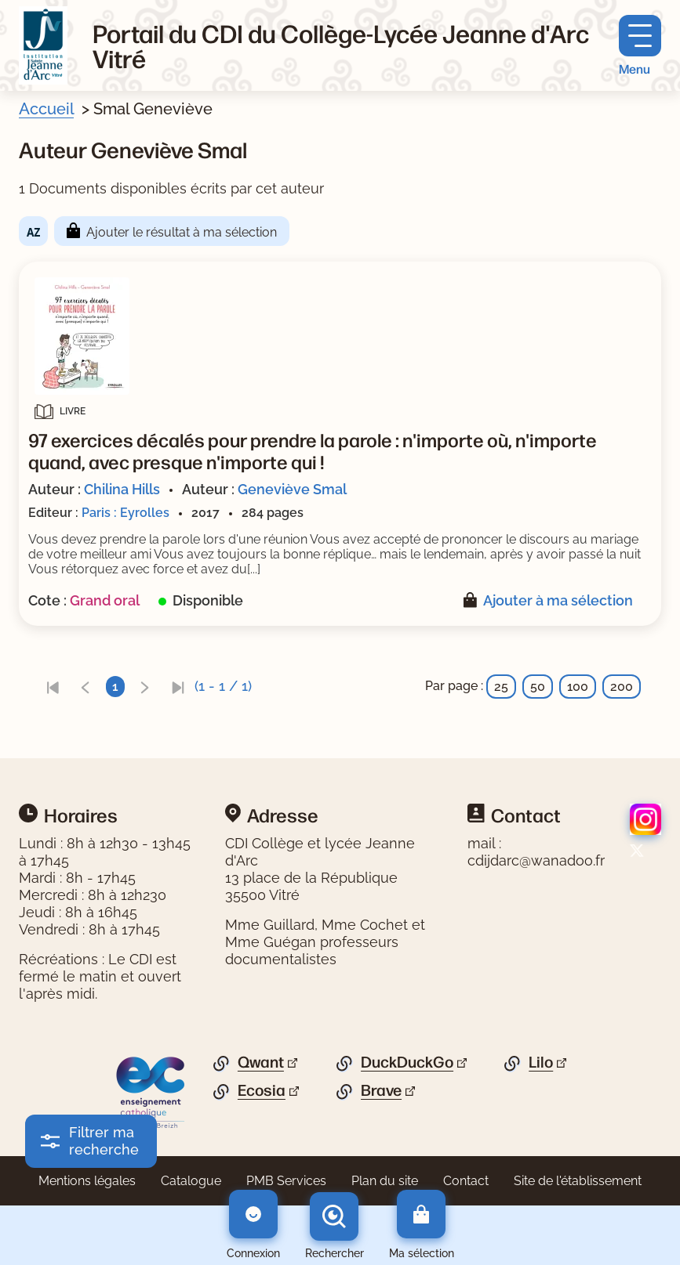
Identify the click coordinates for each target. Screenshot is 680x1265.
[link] (52, 686)
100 (577, 686)
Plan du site (384, 1180)
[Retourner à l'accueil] (43, 45)
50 (537, 686)
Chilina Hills (122, 489)
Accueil (46, 108)
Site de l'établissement (578, 1180)
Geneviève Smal (292, 489)
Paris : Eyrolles (125, 512)
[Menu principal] (640, 46)
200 (621, 686)
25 (501, 686)
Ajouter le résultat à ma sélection (181, 232)
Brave (381, 1090)
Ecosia (261, 1090)
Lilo (541, 1062)
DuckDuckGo (407, 1062)
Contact (466, 1180)
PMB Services (286, 1180)
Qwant (261, 1062)
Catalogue (191, 1180)
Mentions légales (87, 1180)
